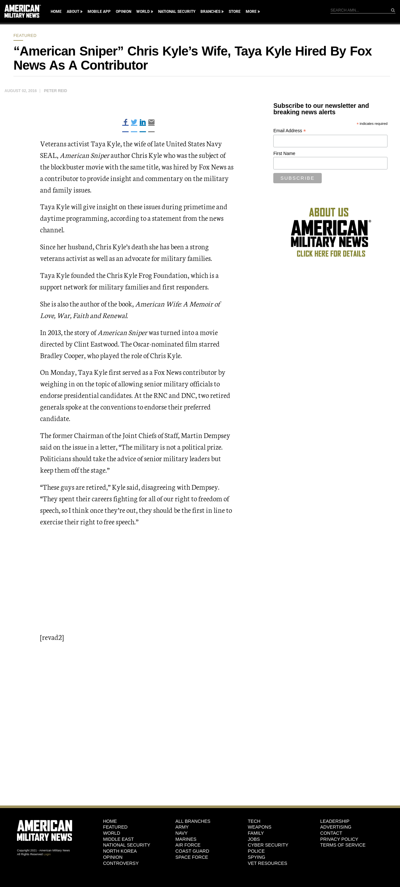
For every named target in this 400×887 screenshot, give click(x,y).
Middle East (118, 839)
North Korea (120, 851)
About (73, 11)
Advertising (335, 827)
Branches (210, 11)
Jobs (254, 839)
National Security (176, 11)
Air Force (187, 845)
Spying (256, 857)
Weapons (260, 827)
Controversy (121, 863)
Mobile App (99, 11)
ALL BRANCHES (192, 821)
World (143, 11)
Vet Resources (267, 863)
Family (256, 833)
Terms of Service (342, 845)
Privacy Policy (339, 839)
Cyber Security (268, 845)
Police (256, 851)
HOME (110, 821)
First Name (284, 153)
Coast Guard (192, 851)
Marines (186, 839)
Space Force (191, 857)
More (251, 11)
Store (235, 11)
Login (47, 854)
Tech (254, 821)
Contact (331, 833)
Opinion (123, 11)
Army (182, 827)
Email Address (289, 131)
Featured (25, 35)
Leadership (334, 821)
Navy (181, 833)
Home (56, 11)
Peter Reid (55, 91)
